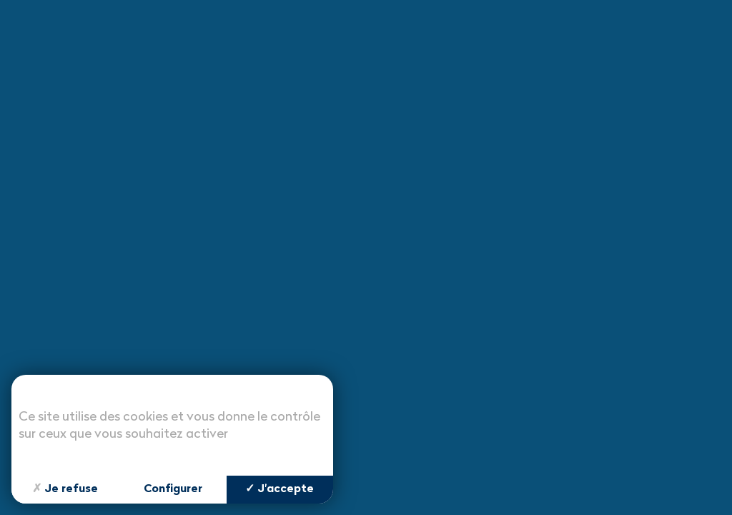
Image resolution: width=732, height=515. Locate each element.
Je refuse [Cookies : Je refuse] (65, 489)
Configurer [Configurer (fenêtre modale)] (173, 489)
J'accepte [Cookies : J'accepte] (279, 489)
